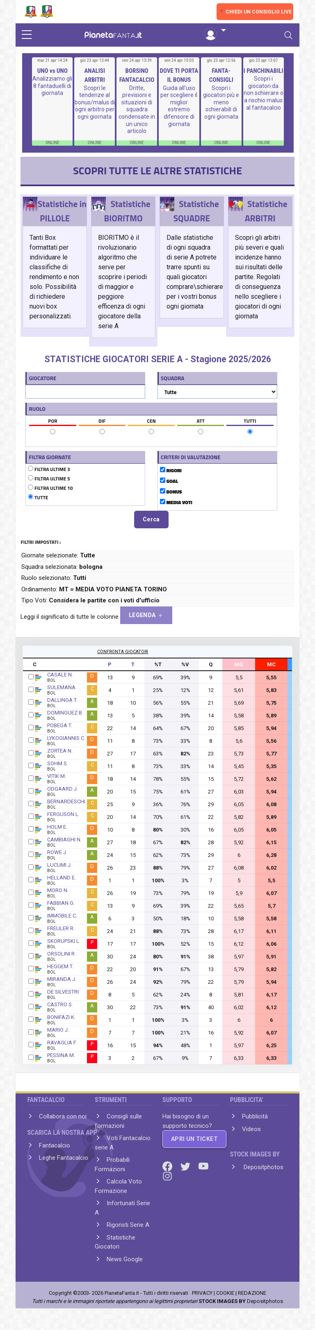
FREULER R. (61, 928)
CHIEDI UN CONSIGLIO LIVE (259, 12)
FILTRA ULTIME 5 (49, 478)
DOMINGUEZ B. (65, 713)
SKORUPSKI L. (63, 941)
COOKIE (225, 1293)
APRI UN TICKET (194, 1139)
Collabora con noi (63, 1116)
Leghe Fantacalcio (63, 1157)
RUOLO (37, 409)
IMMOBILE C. (62, 916)
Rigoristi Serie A (128, 1225)
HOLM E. (57, 827)
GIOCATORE (42, 378)
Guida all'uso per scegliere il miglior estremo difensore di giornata (178, 106)
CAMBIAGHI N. (64, 839)
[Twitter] (186, 1166)
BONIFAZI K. (61, 1017)
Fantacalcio (54, 1145)
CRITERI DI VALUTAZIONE (190, 457)
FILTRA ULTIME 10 (50, 488)
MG (238, 664)
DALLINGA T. (62, 700)
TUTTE (38, 497)
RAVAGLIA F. (62, 1042)
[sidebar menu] (27, 35)
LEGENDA (146, 615)
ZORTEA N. (60, 751)
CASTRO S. (60, 1004)
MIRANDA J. (61, 979)
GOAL (169, 481)
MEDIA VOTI (176, 502)
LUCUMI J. (59, 865)
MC (271, 664)
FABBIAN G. (61, 903)
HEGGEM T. (60, 966)
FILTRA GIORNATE (50, 457)
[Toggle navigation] (288, 35)
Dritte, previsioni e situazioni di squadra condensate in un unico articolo (137, 110)
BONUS (171, 492)
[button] (215, 30)
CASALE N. (60, 675)
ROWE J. (57, 852)
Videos (251, 1129)
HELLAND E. (61, 878)
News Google (125, 1259)
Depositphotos (262, 1167)
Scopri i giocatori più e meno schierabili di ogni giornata (221, 102)
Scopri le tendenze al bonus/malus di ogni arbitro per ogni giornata (95, 102)
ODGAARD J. (62, 789)
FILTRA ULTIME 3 (49, 469)
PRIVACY (202, 1293)
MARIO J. (58, 1030)
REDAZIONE (252, 1293)
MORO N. (57, 890)
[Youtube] (203, 1166)
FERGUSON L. (63, 814)
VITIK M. (56, 776)
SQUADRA (172, 378)
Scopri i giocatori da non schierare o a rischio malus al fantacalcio (263, 92)
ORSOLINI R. (61, 954)
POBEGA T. (59, 725)
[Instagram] (167, 1175)
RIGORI (171, 470)
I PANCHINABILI (263, 70)
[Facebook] (168, 1166)
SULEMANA (61, 687)
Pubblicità (255, 1116)
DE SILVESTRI (63, 992)
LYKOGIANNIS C (65, 738)
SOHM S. (57, 763)
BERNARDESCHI (66, 801)
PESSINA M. (61, 1055)
